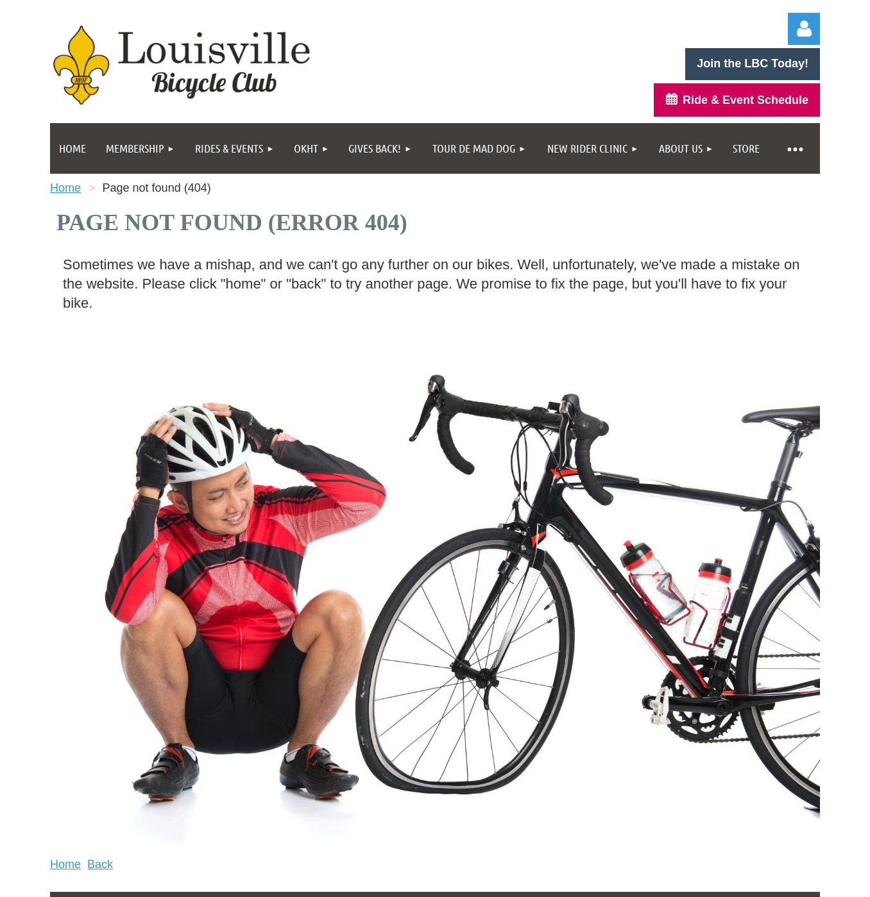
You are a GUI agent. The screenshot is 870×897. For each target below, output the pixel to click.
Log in (804, 29)
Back (100, 864)
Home (65, 187)
